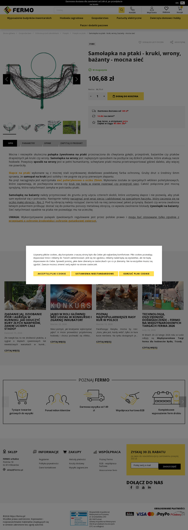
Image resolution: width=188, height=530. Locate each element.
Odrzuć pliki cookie (136, 273)
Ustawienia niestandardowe (94, 273)
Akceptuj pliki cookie (52, 273)
